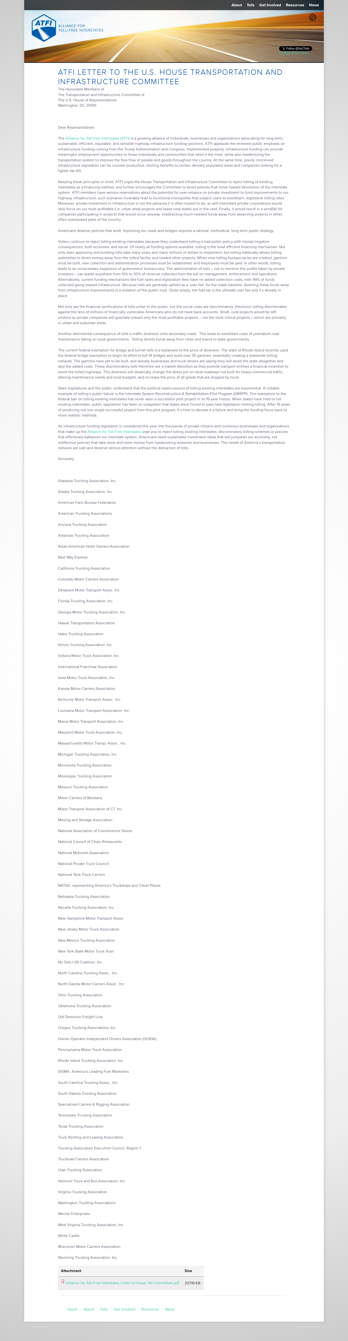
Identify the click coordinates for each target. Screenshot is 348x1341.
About (237, 5)
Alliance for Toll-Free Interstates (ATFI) (97, 138)
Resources (295, 5)
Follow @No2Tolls (294, 53)
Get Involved (270, 5)
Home (72, 1309)
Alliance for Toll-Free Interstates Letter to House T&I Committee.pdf (122, 1283)
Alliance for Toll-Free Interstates (114, 431)
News (314, 5)
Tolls (250, 5)
